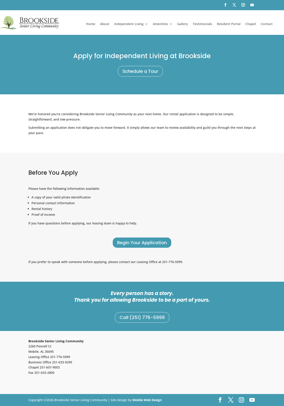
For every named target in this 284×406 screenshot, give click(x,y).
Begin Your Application (142, 243)
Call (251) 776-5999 (142, 317)
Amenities (160, 24)
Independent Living (129, 24)
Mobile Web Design (147, 400)
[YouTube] (252, 400)
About (104, 24)
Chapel (250, 24)
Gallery (182, 24)
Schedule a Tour (140, 71)
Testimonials (202, 24)
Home (90, 24)
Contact (267, 24)
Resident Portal (229, 24)
